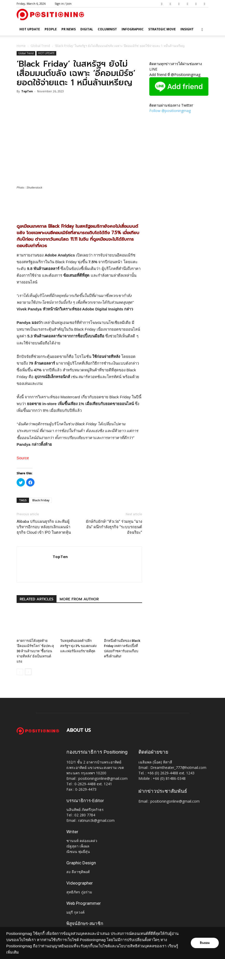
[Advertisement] (79, 204)
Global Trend (40, 46)
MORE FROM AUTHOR (79, 599)
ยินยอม (205, 943)
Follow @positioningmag (170, 110)
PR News (68, 29)
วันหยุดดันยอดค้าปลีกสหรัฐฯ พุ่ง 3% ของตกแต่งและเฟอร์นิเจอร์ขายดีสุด (78, 646)
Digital (86, 29)
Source (23, 458)
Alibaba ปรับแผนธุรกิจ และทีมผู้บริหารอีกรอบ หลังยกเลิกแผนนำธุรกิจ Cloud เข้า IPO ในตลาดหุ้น (44, 527)
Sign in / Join (63, 3)
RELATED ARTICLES (36, 599)
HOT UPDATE (29, 29)
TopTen (27, 91)
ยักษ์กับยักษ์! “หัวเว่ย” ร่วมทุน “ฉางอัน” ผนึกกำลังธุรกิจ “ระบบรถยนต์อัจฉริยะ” (114, 527)
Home (21, 46)
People (51, 29)
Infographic (133, 29)
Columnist (107, 29)
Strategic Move (162, 29)
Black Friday (41, 500)
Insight (187, 29)
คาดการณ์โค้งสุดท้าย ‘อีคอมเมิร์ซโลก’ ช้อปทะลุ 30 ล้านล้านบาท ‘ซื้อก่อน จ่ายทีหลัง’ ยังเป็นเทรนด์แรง (35, 651)
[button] (202, 29)
